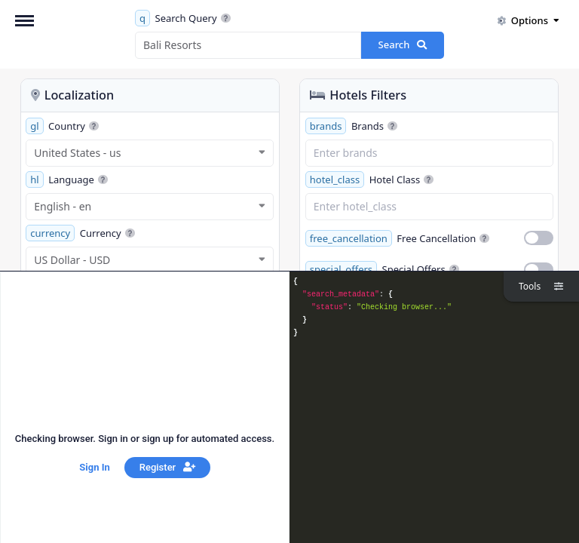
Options (528, 20)
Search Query (183, 18)
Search (402, 44)
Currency (80, 233)
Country (62, 126)
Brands (351, 126)
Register (167, 467)
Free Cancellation (397, 238)
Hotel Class (369, 179)
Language (67, 179)
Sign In (94, 467)
